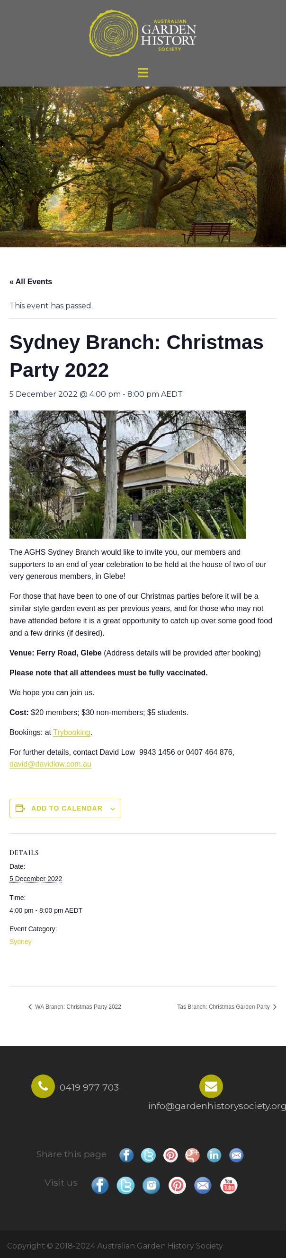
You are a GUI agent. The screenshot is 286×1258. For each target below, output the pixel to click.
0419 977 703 (89, 1087)
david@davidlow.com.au (50, 764)
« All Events (30, 282)
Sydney (20, 941)
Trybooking (71, 732)
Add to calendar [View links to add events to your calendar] (67, 808)
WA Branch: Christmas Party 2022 (77, 1007)
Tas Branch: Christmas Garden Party (224, 1007)
